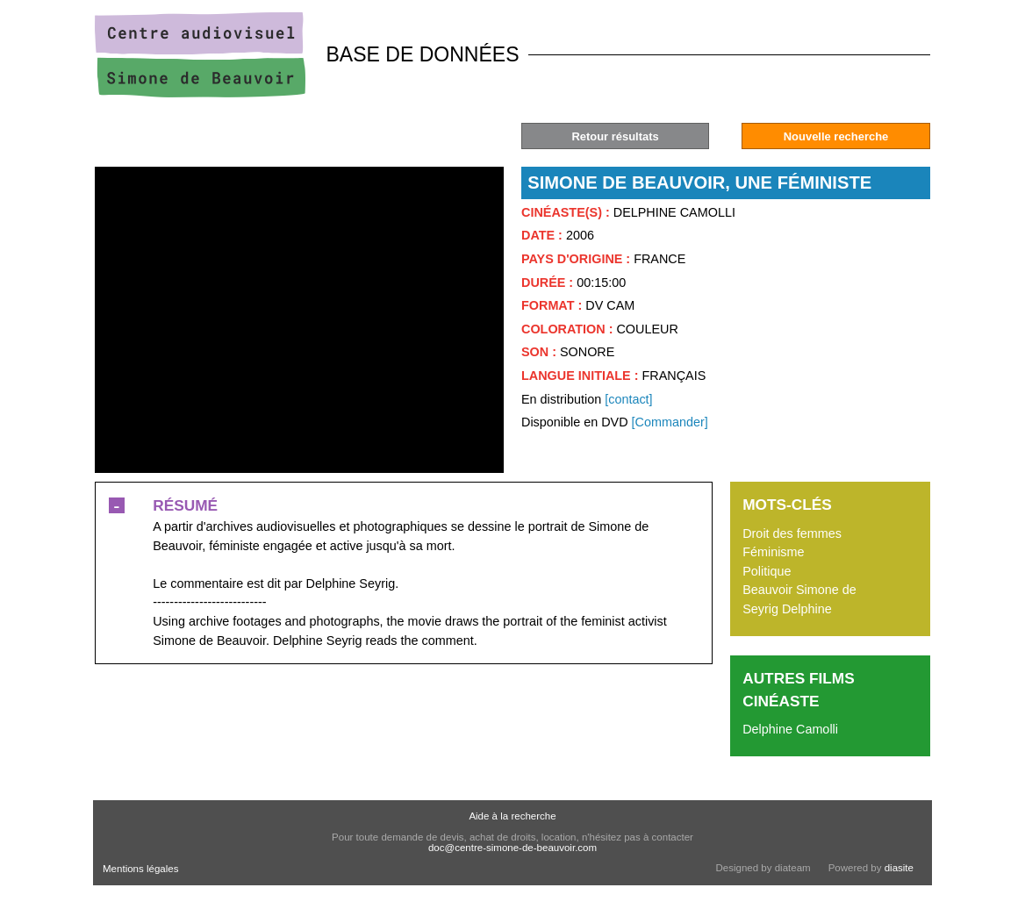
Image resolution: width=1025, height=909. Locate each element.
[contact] (628, 399)
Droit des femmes (792, 533)
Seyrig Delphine (787, 609)
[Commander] (670, 422)
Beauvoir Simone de (799, 590)
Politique (766, 571)
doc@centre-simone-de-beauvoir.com (512, 847)
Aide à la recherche (512, 816)
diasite (899, 867)
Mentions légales (140, 868)
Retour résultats (614, 136)
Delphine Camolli (790, 729)
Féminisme (773, 552)
